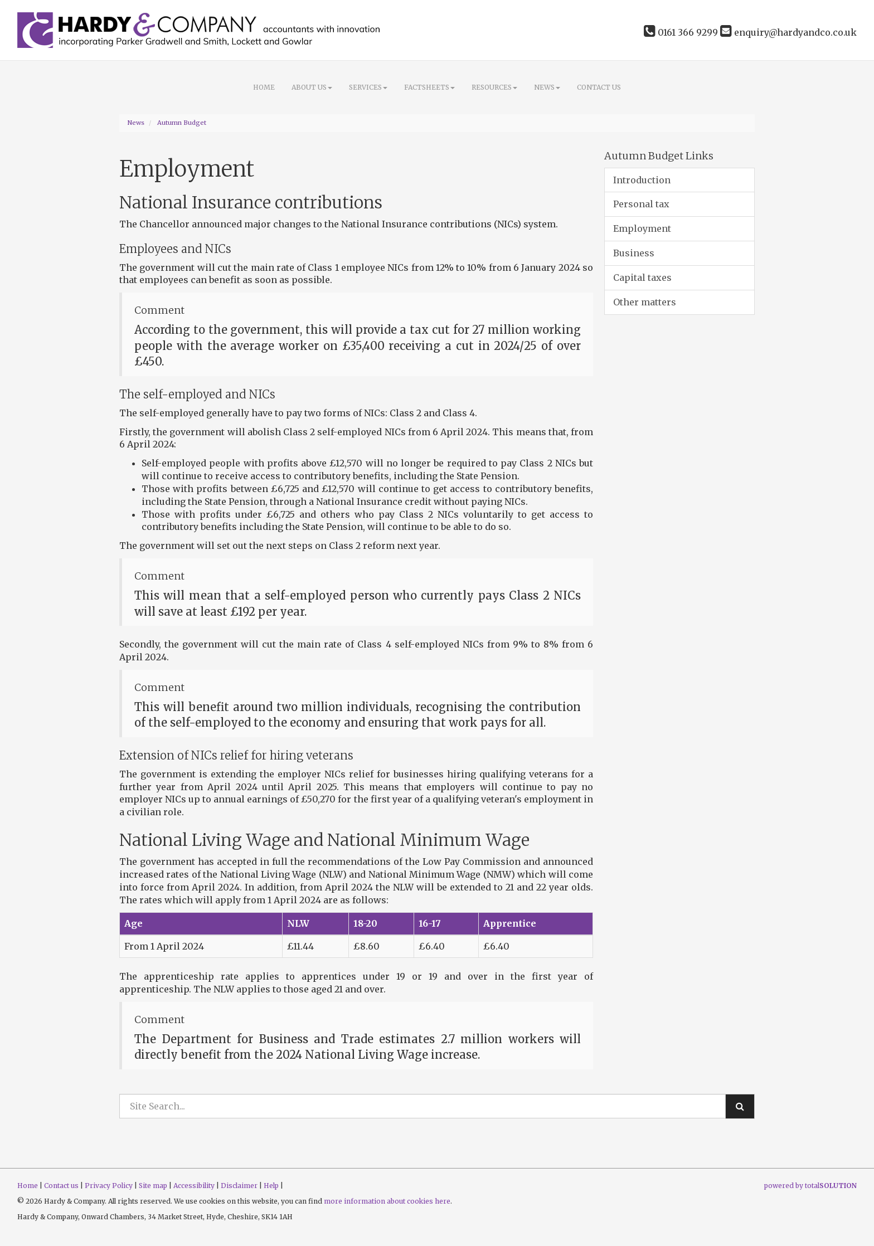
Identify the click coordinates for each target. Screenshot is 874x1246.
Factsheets (429, 87)
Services (368, 87)
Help (271, 1185)
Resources (494, 87)
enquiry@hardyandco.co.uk (788, 32)
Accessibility (194, 1185)
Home (264, 87)
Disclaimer (239, 1185)
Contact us (599, 87)
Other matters (644, 302)
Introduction (642, 180)
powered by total (810, 1185)
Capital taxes (642, 277)
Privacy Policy (109, 1185)
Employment (642, 228)
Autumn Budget (181, 122)
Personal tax (641, 204)
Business (633, 253)
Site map (153, 1185)
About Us (312, 87)
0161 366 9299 (681, 32)
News (547, 87)
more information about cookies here (387, 1201)
